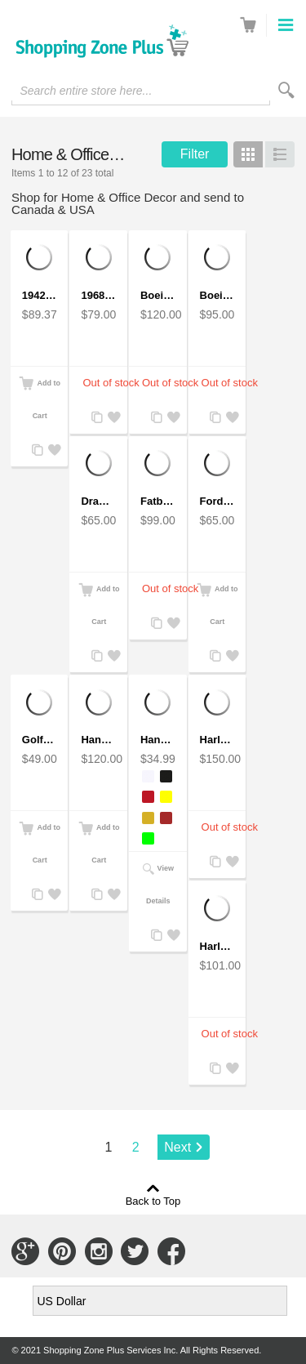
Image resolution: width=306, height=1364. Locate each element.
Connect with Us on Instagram (99, 1251)
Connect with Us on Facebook (171, 1251)
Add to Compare (36, 450)
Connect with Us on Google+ (25, 1251)
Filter (195, 154)
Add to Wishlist (52, 450)
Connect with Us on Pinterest (62, 1251)
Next (177, 1147)
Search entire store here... (86, 90)
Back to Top (153, 1200)
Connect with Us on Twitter (135, 1251)
